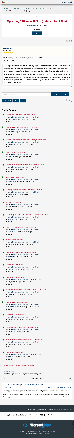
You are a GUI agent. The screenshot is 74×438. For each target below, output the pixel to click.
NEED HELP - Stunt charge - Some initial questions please (23, 385)
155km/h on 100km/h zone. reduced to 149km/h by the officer (25, 165)
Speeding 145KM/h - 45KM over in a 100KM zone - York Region (28, 215)
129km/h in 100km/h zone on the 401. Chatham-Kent (22, 127)
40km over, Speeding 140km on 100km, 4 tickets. (21, 227)
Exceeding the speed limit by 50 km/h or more (26, 279)
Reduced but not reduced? (14, 240)
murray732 (11, 269)
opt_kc (10, 282)
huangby (10, 319)
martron (10, 257)
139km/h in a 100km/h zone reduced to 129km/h (21, 115)
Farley (10, 207)
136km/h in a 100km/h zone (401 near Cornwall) (21, 252)
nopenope (11, 244)
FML (9, 332)
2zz (9, 132)
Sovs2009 (11, 182)
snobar (10, 157)
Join (30, 415)
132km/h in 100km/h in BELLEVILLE (17, 302)
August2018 (11, 219)
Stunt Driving (7, 387)
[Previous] (3, 379)
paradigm (11, 194)
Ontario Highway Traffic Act (16, 415)
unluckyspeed (8, 397)
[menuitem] (50, 410)
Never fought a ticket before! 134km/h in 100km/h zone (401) (25, 339)
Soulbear (10, 232)
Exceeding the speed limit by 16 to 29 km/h (25, 129)
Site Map (50, 415)
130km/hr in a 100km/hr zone (15, 315)
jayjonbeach (51, 387)
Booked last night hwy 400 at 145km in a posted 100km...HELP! (26, 290)
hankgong (11, 144)
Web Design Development (37, 427)
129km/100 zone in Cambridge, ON (17, 152)
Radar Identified (8, 48)
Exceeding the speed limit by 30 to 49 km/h (25, 117)
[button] (67, 41)
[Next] (70, 379)
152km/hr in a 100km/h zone (15, 277)
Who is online (8, 371)
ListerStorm (11, 119)
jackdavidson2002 (13, 307)
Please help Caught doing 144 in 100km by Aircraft (22, 327)
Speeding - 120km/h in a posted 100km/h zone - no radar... (24, 190)
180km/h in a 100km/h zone (14, 352)
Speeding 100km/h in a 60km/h (15, 177)
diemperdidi (11, 169)
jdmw (9, 344)
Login (36, 415)
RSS (42, 415)
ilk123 (10, 357)
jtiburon (10, 294)
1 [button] (69, 40)
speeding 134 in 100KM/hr (14, 202)
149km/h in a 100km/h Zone (14, 265)
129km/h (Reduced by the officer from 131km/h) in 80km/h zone (26, 140)
